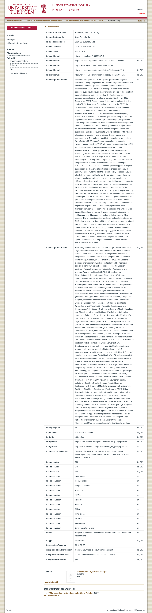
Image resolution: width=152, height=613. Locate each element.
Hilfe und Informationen (17, 43)
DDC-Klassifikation (18, 73)
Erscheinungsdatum (19, 61)
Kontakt (10, 35)
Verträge (11, 39)
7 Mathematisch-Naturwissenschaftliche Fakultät (84, 21)
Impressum (129, 610)
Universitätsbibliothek (115, 610)
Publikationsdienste (14, 21)
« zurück (140, 21)
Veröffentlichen (21, 28)
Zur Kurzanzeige (51, 27)
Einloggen (141, 9)
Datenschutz (140, 610)
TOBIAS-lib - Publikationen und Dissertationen (44, 21)
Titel (11, 69)
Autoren (13, 65)
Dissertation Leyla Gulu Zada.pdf (92, 572)
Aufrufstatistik (51, 582)
